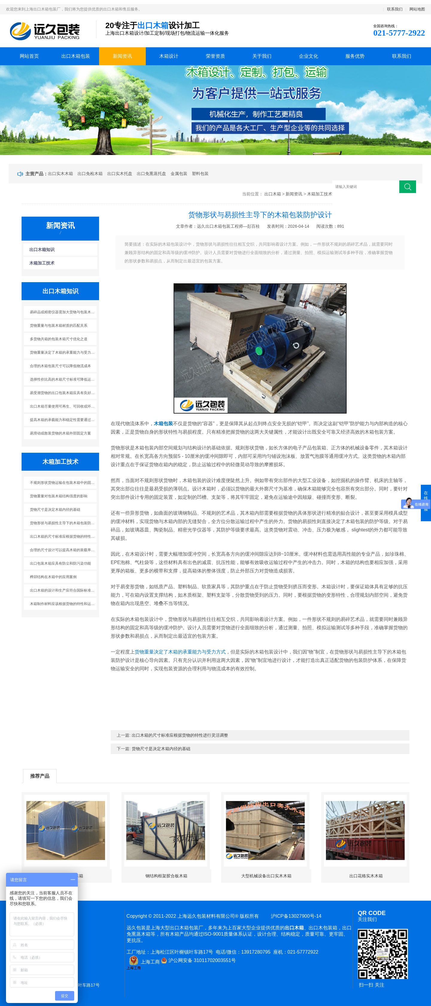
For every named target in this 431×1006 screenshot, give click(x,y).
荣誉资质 (215, 56)
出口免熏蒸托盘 (151, 173)
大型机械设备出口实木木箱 (266, 875)
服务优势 (355, 56)
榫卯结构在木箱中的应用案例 (53, 577)
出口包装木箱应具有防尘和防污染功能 (60, 563)
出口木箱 (272, 194)
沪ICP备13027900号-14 (294, 916)
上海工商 (143, 961)
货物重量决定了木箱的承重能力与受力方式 (63, 352)
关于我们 (261, 56)
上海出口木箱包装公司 (46, 31)
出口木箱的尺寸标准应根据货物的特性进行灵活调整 (63, 536)
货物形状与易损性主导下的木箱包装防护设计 (63, 523)
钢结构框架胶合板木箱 (166, 875)
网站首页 (29, 56)
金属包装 (179, 173)
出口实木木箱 (60, 173)
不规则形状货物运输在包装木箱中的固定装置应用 (63, 483)
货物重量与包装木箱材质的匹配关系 (58, 325)
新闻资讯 (122, 56)
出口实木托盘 (119, 173)
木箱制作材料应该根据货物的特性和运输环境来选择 (63, 604)
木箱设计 (168, 56)
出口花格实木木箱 (366, 875)
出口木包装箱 (323, 927)
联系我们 (395, 9)
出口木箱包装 (75, 56)
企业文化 (308, 56)
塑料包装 (200, 173)
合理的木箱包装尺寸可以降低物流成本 (60, 366)
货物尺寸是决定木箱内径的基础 (55, 509)
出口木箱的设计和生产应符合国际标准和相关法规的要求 (63, 590)
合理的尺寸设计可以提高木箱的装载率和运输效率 (63, 550)
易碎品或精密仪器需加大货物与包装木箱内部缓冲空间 (63, 312)
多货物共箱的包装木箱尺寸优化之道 (58, 339)
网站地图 (417, 9)
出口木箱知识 (41, 249)
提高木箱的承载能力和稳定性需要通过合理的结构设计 (63, 420)
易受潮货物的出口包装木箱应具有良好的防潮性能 (63, 393)
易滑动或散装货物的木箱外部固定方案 (60, 433)
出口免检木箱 (90, 173)
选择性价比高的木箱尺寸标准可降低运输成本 (63, 379)
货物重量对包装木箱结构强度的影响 (58, 496)
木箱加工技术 (319, 194)
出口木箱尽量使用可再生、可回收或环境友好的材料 (63, 406)
